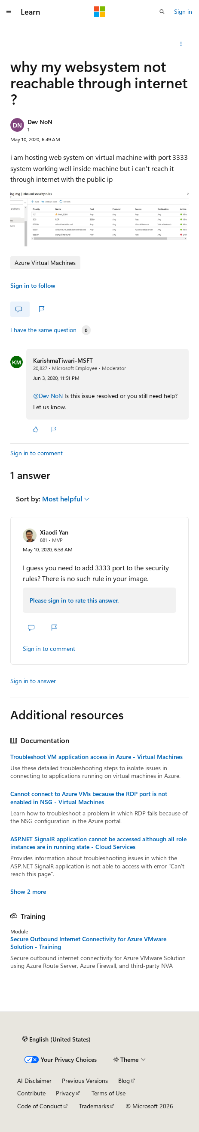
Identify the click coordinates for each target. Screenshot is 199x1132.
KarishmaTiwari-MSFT (63, 360)
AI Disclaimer (34, 1080)
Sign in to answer (33, 681)
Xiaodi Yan (54, 532)
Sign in (183, 11)
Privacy (65, 1093)
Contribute (31, 1093)
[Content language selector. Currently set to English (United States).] (56, 1039)
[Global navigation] (8, 11)
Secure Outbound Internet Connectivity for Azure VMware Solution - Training (88, 943)
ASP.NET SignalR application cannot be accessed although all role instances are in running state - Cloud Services (98, 843)
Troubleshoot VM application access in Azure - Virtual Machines (96, 757)
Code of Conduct (39, 1106)
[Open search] (162, 11)
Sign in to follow (32, 285)
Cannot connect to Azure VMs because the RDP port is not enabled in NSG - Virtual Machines (88, 797)
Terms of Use (109, 1093)
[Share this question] (181, 44)
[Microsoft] (99, 11)
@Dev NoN (48, 396)
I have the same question (43, 330)
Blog (124, 1080)
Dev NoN (40, 122)
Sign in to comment (36, 453)
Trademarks (94, 1106)
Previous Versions (85, 1080)
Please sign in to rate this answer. (74, 600)
